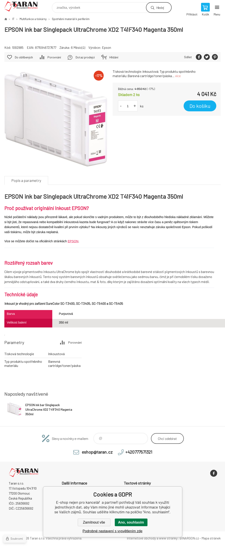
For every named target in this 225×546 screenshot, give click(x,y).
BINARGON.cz (189, 538)
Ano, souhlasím (131, 522)
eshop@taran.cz (97, 451)
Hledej (160, 7)
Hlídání (113, 57)
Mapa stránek (211, 538)
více (178, 76)
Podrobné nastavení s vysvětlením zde (112, 531)
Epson (106, 47)
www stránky (168, 538)
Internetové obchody (141, 538)
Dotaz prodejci (85, 57)
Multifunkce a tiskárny (33, 19)
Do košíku (199, 106)
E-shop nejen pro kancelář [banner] (23, 6)
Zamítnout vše (94, 522)
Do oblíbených (24, 57)
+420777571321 (138, 451)
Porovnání (54, 57)
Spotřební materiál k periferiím (71, 19)
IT (13, 19)
